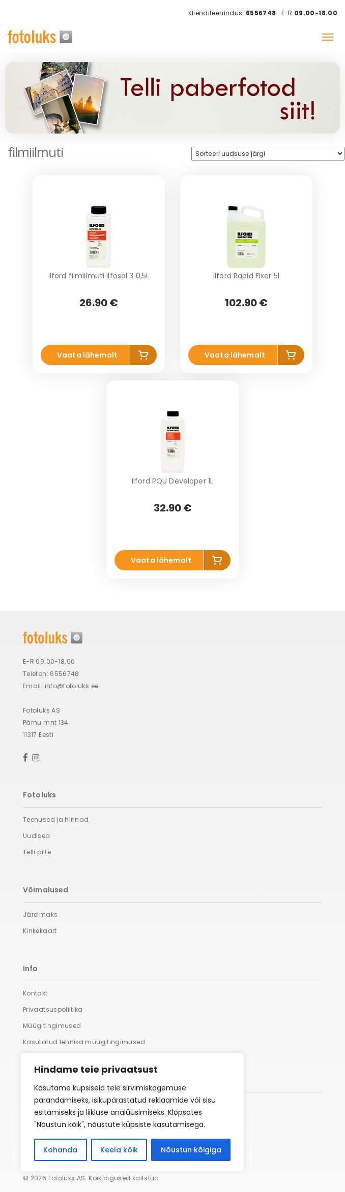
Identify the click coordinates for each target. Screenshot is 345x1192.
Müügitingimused (52, 1025)
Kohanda (60, 1150)
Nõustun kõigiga (191, 1150)
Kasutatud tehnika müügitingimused (84, 1042)
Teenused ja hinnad (56, 819)
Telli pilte (37, 852)
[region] (132, 1112)
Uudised (36, 835)
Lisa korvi (143, 357)
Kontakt (35, 993)
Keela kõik (119, 1150)
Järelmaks (40, 914)
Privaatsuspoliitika (53, 1009)
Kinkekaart (40, 930)
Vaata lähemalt (87, 355)
